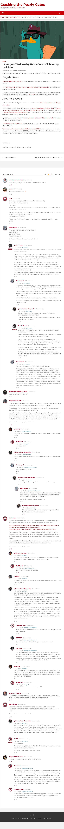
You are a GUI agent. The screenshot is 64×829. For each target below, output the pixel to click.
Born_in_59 (13, 704)
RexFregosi (13, 227)
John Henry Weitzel (20, 70)
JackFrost (19, 441)
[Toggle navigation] (2, 13)
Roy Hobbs (17, 766)
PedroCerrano (21, 625)
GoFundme (32, 94)
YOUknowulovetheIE (16, 180)
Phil (10, 198)
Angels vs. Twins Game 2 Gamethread (47, 157)
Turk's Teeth (18, 245)
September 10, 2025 (8, 70)
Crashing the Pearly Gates (22, 5)
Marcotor (19, 648)
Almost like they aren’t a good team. (16, 112)
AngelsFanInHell (15, 400)
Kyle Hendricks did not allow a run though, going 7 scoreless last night (25, 87)
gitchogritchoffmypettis (26, 309)
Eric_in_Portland (15, 693)
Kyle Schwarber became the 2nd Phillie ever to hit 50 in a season (39, 118)
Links (4, 61)
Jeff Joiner (17, 739)
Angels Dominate (10, 157)
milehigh (17, 576)
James (11, 189)
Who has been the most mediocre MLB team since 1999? (21, 129)
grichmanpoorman (20, 553)
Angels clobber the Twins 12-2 (12, 81)
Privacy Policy (47, 818)
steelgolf (17, 429)
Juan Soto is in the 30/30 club (12, 123)
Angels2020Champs (16, 757)
